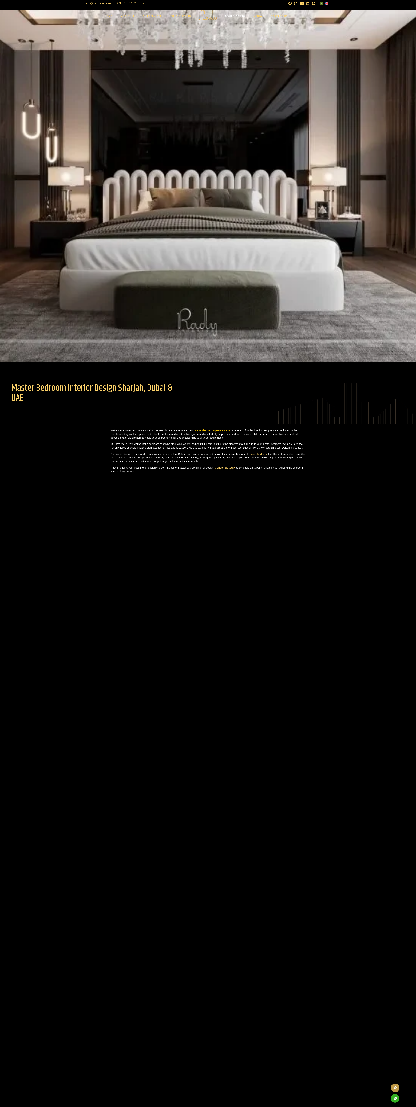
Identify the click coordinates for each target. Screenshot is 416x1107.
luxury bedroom (258, 454)
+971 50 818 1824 (126, 3)
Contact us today (225, 467)
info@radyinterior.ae (98, 3)
